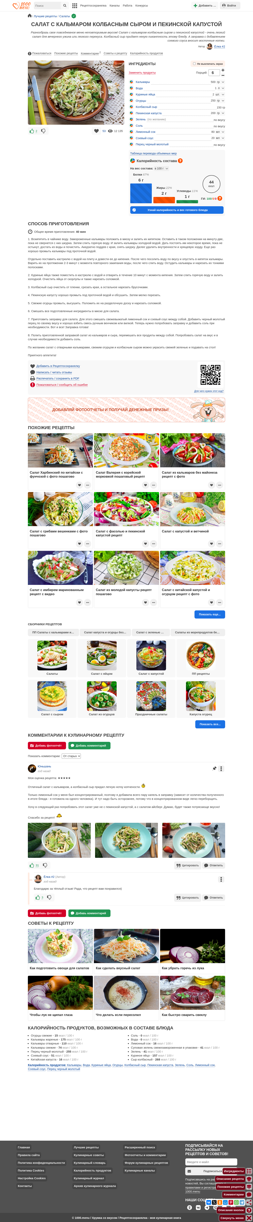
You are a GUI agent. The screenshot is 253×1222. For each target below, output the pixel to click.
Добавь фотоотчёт (46, 745)
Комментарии (91, 52)
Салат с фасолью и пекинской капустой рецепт (120, 533)
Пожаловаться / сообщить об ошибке (62, 384)
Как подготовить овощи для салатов (59, 967)
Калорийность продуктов (146, 53)
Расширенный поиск (140, 1146)
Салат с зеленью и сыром (153, 632)
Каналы (115, 5)
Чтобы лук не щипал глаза (51, 1014)
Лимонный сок (145, 131)
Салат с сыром (52, 698)
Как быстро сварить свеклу (184, 1014)
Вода (139, 88)
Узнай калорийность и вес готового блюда (170, 210)
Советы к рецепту (115, 53)
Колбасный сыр (146, 106)
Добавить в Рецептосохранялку (58, 366)
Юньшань (44, 766)
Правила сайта (29, 1154)
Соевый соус (145, 138)
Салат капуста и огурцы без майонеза (107, 632)
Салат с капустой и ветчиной (185, 531)
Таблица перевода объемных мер (153, 153)
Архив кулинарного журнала (95, 1185)
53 (104, 131)
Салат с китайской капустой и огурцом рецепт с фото (186, 592)
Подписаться (205, 1170)
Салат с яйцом (102, 658)
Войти (229, 5)
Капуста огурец (201, 698)
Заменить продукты (142, 72)
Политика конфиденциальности (41, 1162)
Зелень (141, 119)
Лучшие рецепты (86, 1146)
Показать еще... (210, 614)
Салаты (52, 658)
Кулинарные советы (89, 1154)
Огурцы (141, 100)
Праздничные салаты (151, 698)
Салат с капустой (151, 658)
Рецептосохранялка (93, 5)
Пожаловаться (39, 53)
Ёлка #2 (215, 46)
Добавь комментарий (88, 745)
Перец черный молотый (152, 144)
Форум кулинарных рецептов (146, 1162)
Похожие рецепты (66, 53)
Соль (139, 125)
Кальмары (143, 82)
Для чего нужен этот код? (209, 391)
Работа (127, 5)
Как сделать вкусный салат (118, 967)
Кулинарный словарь (89, 1162)
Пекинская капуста (149, 113)
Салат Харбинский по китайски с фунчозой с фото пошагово (56, 474)
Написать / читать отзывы (54, 372)
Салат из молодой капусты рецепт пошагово (124, 592)
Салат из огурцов (102, 698)
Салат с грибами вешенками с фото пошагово (59, 533)
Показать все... (210, 724)
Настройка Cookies (32, 1177)
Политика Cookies (31, 1169)
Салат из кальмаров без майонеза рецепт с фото (189, 474)
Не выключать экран (208, 63)
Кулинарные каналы (140, 1169)
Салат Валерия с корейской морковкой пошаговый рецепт (120, 474)
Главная (24, 1146)
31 (37, 865)
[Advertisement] (76, 163)
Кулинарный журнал (89, 1177)
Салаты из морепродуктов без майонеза (200, 632)
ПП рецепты (201, 658)
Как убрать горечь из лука (183, 967)
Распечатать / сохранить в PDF (58, 378)
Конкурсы (141, 5)
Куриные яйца (145, 94)
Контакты (25, 1185)
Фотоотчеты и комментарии (145, 1154)
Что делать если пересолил (118, 1014)
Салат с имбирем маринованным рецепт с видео (57, 592)
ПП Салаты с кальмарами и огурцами (55, 632)
